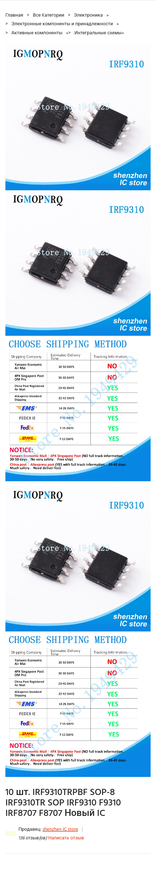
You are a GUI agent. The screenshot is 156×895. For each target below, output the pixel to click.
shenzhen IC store (60, 829)
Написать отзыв (66, 838)
